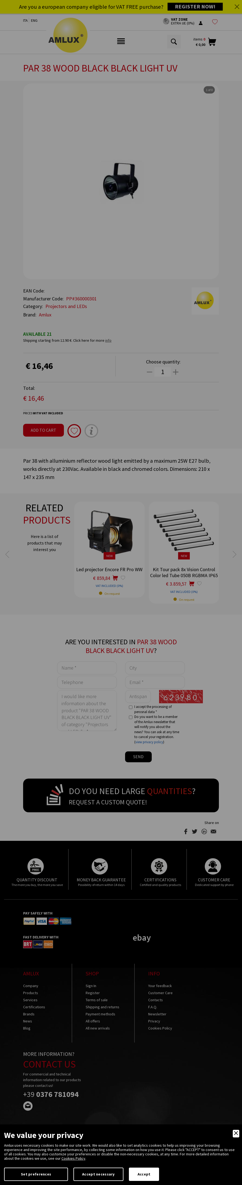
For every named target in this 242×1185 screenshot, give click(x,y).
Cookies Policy (73, 1158)
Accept (144, 1174)
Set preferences (36, 1174)
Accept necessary (98, 1174)
